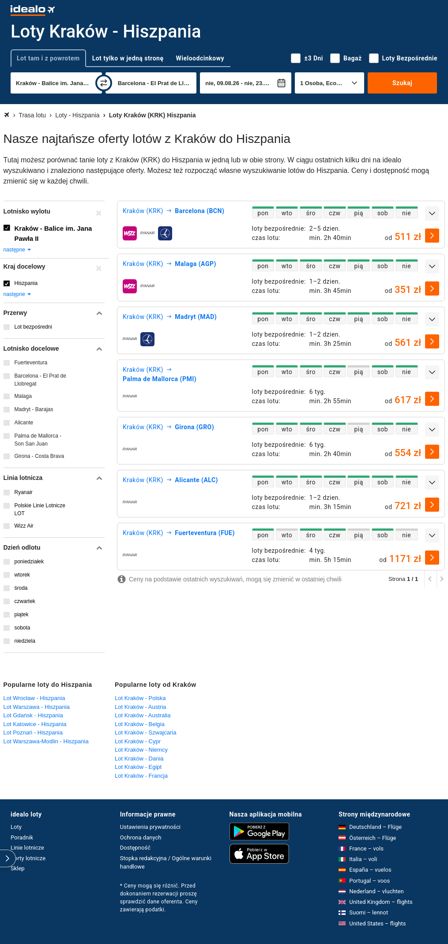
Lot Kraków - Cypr (138, 741)
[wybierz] (432, 236)
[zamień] (103, 83)
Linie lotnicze (27, 847)
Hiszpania (26, 283)
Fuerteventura (31, 363)
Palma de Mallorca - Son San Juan (38, 440)
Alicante (24, 423)
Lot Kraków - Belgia (140, 724)
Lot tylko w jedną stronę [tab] (128, 58)
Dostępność (135, 847)
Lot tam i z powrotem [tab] (48, 58)
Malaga (23, 396)
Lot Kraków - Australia (142, 715)
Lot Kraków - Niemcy (141, 749)
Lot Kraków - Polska (140, 698)
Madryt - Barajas (34, 409)
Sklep (18, 868)
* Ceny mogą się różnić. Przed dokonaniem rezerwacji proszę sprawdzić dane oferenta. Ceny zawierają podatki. (159, 898)
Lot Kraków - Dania (139, 758)
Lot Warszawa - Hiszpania (37, 707)
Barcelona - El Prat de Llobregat (40, 380)
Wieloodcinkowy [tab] (200, 58)
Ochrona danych (141, 837)
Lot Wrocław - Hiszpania (34, 698)
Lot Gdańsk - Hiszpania (33, 715)
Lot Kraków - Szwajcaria (145, 732)
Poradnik (22, 837)
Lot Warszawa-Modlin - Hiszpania (46, 741)
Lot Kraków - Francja (141, 775)
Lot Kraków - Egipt (138, 767)
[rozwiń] (432, 213)
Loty (16, 827)
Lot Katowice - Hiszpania (35, 724)
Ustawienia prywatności (150, 827)
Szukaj (402, 82)
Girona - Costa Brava (39, 456)
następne (18, 250)
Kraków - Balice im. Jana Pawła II (53, 233)
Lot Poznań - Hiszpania (33, 732)
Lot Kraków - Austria (140, 707)
